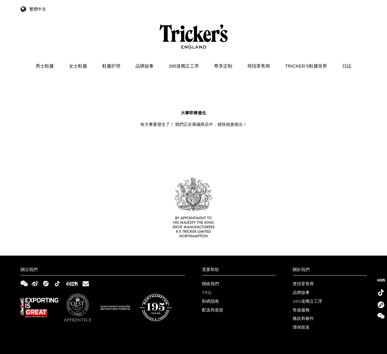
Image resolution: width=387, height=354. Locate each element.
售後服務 (301, 310)
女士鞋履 (78, 66)
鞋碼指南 (210, 301)
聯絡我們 (210, 284)
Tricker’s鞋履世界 (306, 66)
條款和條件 (303, 319)
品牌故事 (144, 66)
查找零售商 (303, 284)
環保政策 (301, 327)
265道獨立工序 (184, 66)
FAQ (206, 293)
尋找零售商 (258, 66)
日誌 (346, 66)
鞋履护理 (111, 66)
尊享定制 (223, 66)
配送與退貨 (212, 310)
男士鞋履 (45, 66)
